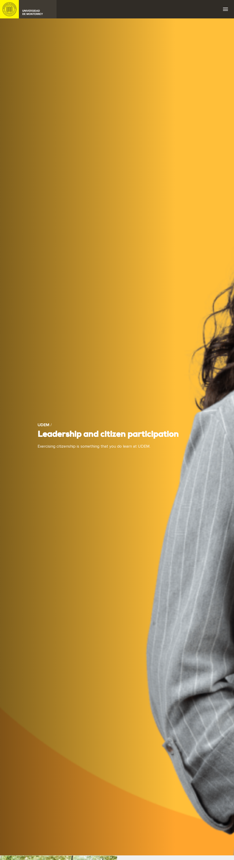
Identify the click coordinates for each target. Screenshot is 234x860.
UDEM (28, 9)
